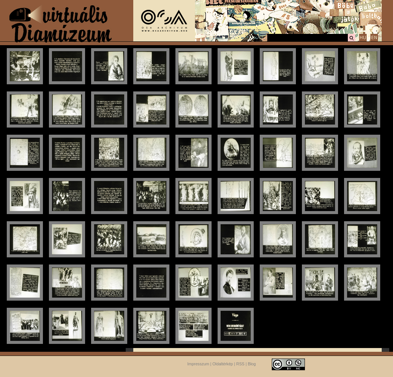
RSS (240, 364)
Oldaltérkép (222, 364)
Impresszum (198, 364)
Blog (252, 364)
